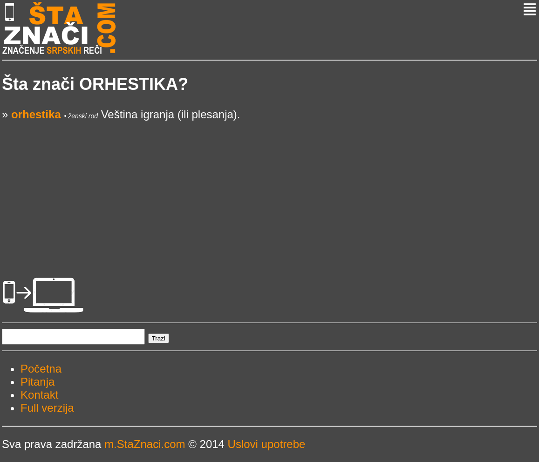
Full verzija (47, 407)
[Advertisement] (269, 186)
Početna (40, 368)
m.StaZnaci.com (144, 444)
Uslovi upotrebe (267, 444)
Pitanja (37, 381)
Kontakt (39, 394)
